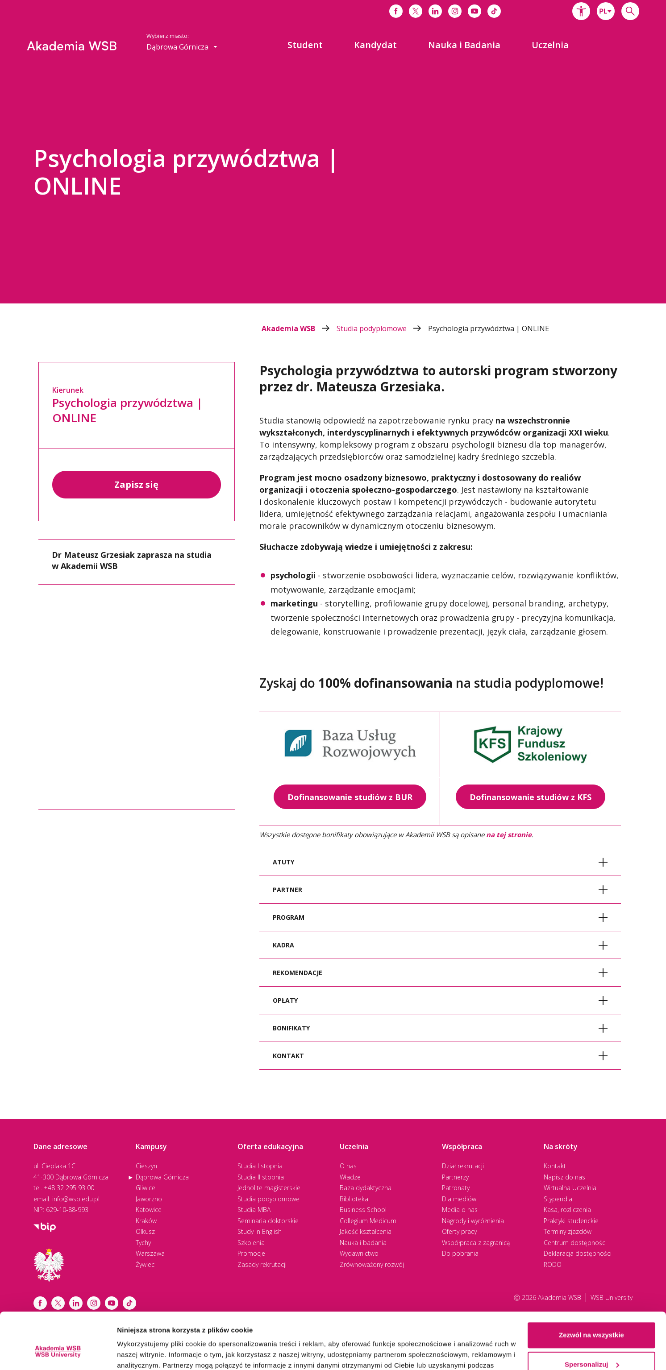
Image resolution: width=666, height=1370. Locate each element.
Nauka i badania (363, 1242)
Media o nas (460, 1209)
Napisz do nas (564, 1177)
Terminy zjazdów (567, 1231)
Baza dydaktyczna (365, 1187)
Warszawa (150, 1253)
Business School (363, 1209)
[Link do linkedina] (435, 11)
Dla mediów (459, 1199)
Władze (350, 1177)
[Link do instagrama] (455, 11)
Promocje (251, 1253)
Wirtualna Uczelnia (570, 1187)
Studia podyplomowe (382, 328)
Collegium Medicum (368, 1220)
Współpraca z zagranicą (476, 1242)
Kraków (146, 1220)
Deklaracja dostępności (578, 1253)
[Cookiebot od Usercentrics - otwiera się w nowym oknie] (58, 1352)
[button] (581, 11)
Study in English (259, 1231)
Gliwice (145, 1187)
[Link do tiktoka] (494, 11)
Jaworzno (149, 1199)
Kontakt (555, 1166)
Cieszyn (146, 1166)
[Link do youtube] (474, 11)
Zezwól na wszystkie (591, 1287)
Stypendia (558, 1199)
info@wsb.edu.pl (76, 1199)
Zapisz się (136, 484)
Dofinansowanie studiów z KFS (530, 797)
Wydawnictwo (359, 1253)
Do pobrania (460, 1253)
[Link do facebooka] (396, 11)
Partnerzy (455, 1177)
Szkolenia (251, 1242)
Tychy (143, 1242)
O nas (348, 1166)
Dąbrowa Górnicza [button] (181, 47)
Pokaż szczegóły (144, 1352)
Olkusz (145, 1231)
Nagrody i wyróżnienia (473, 1220)
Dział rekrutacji (463, 1166)
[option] (333, 185)
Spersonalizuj (592, 1316)
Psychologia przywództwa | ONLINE (488, 328)
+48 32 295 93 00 (69, 1187)
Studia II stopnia (260, 1177)
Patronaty (456, 1187)
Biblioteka (354, 1199)
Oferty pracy (459, 1231)
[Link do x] (415, 11)
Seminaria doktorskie (268, 1220)
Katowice (149, 1209)
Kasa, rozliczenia (567, 1209)
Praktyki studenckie (571, 1220)
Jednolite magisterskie (268, 1187)
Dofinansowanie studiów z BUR (349, 797)
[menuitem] (305, 45)
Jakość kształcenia (365, 1231)
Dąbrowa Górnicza (162, 1177)
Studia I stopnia (260, 1166)
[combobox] (606, 11)
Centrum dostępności (575, 1242)
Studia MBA (254, 1209)
